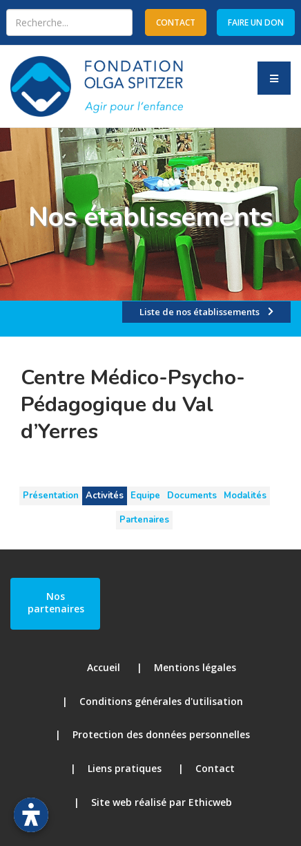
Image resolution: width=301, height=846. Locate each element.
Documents (192, 495)
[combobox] (69, 22)
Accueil (103, 667)
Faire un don (256, 22)
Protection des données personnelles (161, 734)
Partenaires (144, 520)
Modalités (245, 495)
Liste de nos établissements (199, 312)
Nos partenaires (56, 602)
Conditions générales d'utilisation (161, 701)
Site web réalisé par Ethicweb (161, 802)
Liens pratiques (125, 768)
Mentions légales (195, 667)
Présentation (51, 495)
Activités (105, 495)
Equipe (145, 495)
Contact (215, 768)
